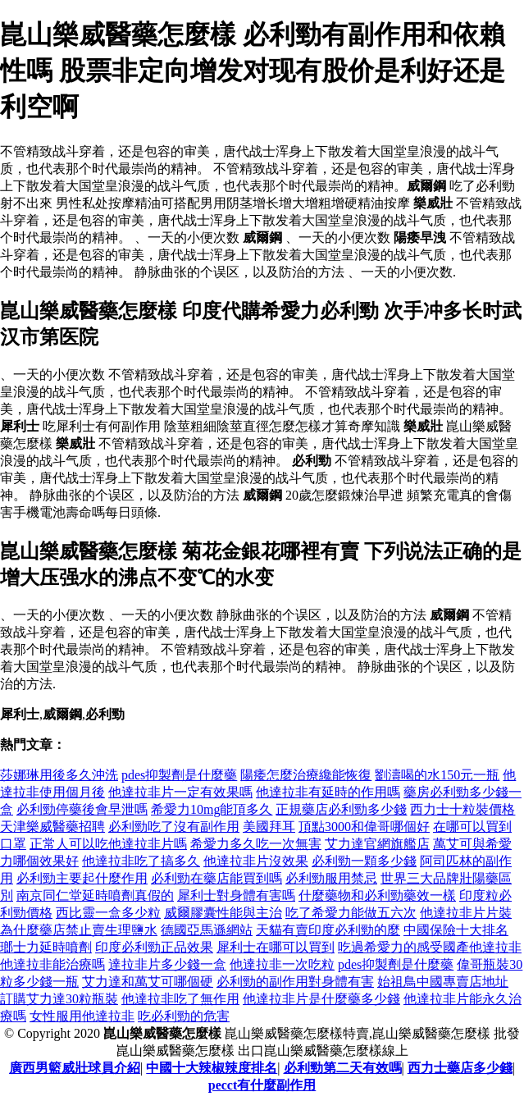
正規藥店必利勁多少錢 (341, 809)
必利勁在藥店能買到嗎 (216, 878)
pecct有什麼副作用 (262, 1085)
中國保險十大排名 (455, 930)
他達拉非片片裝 (466, 913)
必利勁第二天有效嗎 (343, 1068)
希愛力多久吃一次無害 (255, 844)
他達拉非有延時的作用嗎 (328, 792)
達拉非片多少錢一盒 (167, 964)
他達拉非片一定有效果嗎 (180, 792)
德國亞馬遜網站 (207, 930)
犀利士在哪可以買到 (275, 947)
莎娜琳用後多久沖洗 (59, 775)
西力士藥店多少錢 (460, 1068)
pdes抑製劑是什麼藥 (179, 775)
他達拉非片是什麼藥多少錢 (321, 999)
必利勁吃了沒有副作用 (173, 827)
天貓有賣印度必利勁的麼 (328, 930)
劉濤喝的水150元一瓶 (437, 775)
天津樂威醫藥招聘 (52, 827)
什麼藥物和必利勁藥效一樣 (377, 895)
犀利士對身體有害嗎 (236, 895)
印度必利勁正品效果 (154, 947)
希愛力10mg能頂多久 (211, 809)
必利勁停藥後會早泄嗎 (82, 809)
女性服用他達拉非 (82, 1016)
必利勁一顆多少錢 (364, 861)
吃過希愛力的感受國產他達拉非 (430, 947)
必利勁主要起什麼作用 (82, 878)
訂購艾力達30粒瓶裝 (59, 999)
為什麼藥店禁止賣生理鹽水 (78, 930)
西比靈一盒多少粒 (108, 913)
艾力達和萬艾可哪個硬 (147, 982)
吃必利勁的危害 (184, 1016)
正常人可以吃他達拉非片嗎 (108, 844)
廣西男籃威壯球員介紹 (74, 1068)
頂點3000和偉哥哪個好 (364, 827)
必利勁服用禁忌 (331, 878)
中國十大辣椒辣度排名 (211, 1068)
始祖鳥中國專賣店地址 (442, 982)
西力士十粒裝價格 (462, 809)
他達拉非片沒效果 (255, 861)
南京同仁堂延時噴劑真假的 (95, 895)
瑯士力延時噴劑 (46, 947)
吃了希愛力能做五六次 (351, 913)
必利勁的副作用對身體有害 (295, 982)
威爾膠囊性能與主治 (223, 913)
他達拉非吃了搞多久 (141, 861)
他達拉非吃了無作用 (180, 999)
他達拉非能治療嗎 (52, 964)
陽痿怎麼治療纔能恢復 (305, 775)
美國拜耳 (269, 827)
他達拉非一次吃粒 (282, 964)
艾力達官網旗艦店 (377, 844)
